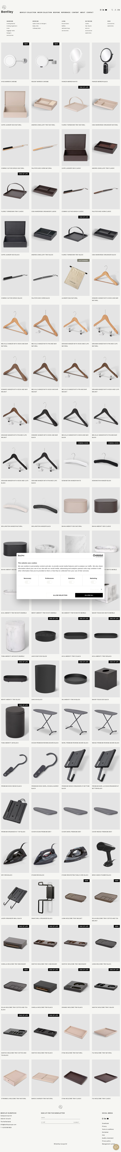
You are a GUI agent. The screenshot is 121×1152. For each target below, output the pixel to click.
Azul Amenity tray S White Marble (104, 570)
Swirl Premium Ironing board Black (75, 743)
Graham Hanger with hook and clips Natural (75, 345)
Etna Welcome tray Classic (71, 1098)
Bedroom (36, 21)
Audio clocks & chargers (39, 23)
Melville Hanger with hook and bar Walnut (44, 391)
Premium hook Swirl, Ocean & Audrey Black (45, 787)
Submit (76, 1122)
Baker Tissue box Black (100, 699)
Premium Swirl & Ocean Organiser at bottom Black (105, 787)
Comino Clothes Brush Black (11, 298)
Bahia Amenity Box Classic (101, 526)
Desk (109, 21)
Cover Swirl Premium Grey (71, 832)
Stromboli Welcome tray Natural (13, 1098)
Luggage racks (11, 30)
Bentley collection (28, 11)
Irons (8, 28)
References (65, 11)
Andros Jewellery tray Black (42, 255)
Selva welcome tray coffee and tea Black (14, 1009)
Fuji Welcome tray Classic (101, 1098)
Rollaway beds (37, 28)
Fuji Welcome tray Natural (102, 1053)
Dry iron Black (6, 875)
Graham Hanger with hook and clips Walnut (105, 391)
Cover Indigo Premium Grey (102, 832)
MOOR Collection (44, 11)
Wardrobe (10, 21)
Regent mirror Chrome (40, 82)
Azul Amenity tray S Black (71, 656)
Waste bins (88, 33)
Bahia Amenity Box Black (10, 570)
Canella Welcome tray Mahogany (13, 964)
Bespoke (56, 11)
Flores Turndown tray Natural (73, 125)
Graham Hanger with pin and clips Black (44, 482)
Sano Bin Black (36, 699)
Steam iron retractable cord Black (75, 875)
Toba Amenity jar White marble (12, 656)
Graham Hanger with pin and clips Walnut (14, 436)
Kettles (64, 26)
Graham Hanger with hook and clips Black (14, 482)
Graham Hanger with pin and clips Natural (105, 345)
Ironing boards (11, 23)
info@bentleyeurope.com (8, 1125)
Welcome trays (66, 28)
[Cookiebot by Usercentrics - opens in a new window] (94, 555)
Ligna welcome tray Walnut (72, 918)
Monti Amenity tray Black (10, 699)
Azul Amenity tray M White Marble (14, 613)
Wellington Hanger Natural (11, 526)
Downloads (105, 1123)
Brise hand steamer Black (101, 875)
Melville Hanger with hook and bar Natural (14, 345)
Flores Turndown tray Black (72, 255)
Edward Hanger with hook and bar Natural (105, 299)
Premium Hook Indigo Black (11, 786)
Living (63, 21)
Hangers (9, 33)
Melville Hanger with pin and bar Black (104, 436)
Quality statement (107, 1138)
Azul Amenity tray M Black (102, 656)
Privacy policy (106, 1141)
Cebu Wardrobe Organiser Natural (105, 125)
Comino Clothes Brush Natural (12, 168)
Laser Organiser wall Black (11, 918)
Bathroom (88, 21)
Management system (108, 1144)
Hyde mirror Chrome (9, 82)
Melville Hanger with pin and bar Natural (44, 345)
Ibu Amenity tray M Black (71, 699)
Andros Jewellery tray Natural (43, 125)
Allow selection (60, 595)
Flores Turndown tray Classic (12, 211)
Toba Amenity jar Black (9, 743)
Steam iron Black (37, 875)
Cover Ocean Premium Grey (41, 832)
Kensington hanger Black (101, 481)
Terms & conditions (108, 1129)
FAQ (103, 1135)
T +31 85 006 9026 (6, 1127)
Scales (87, 23)
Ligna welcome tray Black (101, 964)
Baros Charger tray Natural (42, 1098)
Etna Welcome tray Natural (72, 1053)
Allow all (89, 595)
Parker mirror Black (100, 82)
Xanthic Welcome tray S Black (103, 1007)
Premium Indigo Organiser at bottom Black (75, 787)
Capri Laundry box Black (10, 255)
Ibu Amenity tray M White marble (74, 613)
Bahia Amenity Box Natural (72, 526)
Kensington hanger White (71, 481)
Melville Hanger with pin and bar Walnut (74, 391)
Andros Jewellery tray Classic (103, 168)
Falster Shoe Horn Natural (41, 168)
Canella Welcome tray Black (42, 1007)
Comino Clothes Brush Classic (73, 211)
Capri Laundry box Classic (71, 168)
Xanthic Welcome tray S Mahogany (44, 964)
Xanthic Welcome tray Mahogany (74, 964)
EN (118, 11)
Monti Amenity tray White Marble (43, 613)
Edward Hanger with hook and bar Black (44, 436)
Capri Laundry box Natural (11, 125)
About (82, 11)
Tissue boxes (65, 23)
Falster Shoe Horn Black (40, 298)
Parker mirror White (70, 82)
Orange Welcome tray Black (72, 1007)
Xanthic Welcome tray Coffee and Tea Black (13, 1054)
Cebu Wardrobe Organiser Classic (43, 211)
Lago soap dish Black (39, 656)
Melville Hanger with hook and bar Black (75, 436)
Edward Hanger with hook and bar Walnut (14, 391)
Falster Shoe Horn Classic (101, 211)
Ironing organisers (12, 26)
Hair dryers (88, 26)
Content (75, 11)
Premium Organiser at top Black (13, 832)
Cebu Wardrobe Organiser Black (104, 255)
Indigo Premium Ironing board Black (105, 743)
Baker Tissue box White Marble (103, 613)
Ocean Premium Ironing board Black (45, 743)
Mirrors (87, 28)
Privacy (104, 1126)
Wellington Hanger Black (41, 526)
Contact (89, 11)
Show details (94, 589)
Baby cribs (36, 26)
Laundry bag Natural (70, 298)
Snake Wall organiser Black (41, 918)
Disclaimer (105, 1132)
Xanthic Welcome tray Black (41, 1053)
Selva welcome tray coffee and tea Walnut (105, 920)
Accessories (10, 35)
